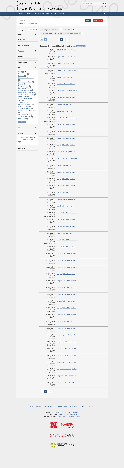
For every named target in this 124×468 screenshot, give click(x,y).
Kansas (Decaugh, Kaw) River (27, 110)
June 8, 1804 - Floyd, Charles (65, 63)
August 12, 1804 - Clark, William (66, 355)
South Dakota (22, 118)
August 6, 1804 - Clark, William (66, 294)
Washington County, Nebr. (25, 96)
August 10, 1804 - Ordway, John (66, 342)
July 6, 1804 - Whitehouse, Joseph (67, 90)
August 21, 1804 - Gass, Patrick (66, 382)
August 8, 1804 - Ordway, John (66, 321)
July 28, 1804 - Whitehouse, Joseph (67, 213)
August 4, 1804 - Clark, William (66, 267)
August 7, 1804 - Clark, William (66, 308)
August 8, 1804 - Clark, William (66, 314)
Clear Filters (33, 29)
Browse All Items (33, 23)
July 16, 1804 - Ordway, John (65, 104)
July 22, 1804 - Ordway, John (65, 165)
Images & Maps (51, 13)
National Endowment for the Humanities (68, 416)
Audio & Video (63, 13)
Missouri (20, 84)
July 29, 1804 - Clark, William (66, 219)
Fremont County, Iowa (24, 90)
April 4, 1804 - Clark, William (66, 57)
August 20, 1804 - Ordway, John (66, 376)
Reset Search (98, 20)
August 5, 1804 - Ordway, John (66, 287)
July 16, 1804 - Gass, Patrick (65, 111)
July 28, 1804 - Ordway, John (65, 192)
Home (21, 13)
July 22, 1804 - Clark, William (66, 172)
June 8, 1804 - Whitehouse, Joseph (67, 70)
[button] (60, 29)
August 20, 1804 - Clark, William (66, 369)
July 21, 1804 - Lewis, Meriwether (67, 158)
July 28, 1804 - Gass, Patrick (65, 206)
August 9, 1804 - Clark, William (66, 328)
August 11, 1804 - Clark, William (66, 348)
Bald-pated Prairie (23, 86)
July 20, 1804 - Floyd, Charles (66, 152)
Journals (28, 13)
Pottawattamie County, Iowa (26, 78)
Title (42, 39)
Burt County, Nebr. (23, 106)
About (104, 13)
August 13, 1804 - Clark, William (66, 362)
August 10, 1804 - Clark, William (66, 335)
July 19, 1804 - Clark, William (66, 138)
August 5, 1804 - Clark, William (66, 281)
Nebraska (21, 76)
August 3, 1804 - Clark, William (66, 260)
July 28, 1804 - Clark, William (66, 185)
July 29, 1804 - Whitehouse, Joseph (67, 240)
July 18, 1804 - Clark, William (66, 124)
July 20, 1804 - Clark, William (66, 145)
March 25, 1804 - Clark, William (66, 50)
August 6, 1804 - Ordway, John (66, 301)
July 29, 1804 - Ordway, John (65, 233)
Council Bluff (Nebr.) (24, 108)
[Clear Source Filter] (22, 141)
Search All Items (81, 46)
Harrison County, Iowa (24, 82)
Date (45, 39)
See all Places (22, 121)
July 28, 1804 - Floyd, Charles (66, 199)
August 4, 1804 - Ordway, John (66, 274)
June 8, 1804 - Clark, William (65, 77)
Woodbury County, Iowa (25, 104)
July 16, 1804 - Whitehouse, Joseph (67, 118)
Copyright (91, 406)
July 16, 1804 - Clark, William (66, 97)
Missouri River (22, 74)
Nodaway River (22, 102)
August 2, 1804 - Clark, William (66, 253)
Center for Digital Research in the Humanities (66, 412)
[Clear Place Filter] (25, 72)
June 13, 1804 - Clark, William (66, 84)
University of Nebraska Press (68, 414)
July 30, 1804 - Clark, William (66, 247)
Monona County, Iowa (24, 116)
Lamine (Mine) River (24, 114)
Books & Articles (38, 13)
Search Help (22, 23)
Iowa (19, 72)
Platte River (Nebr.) (23, 88)
